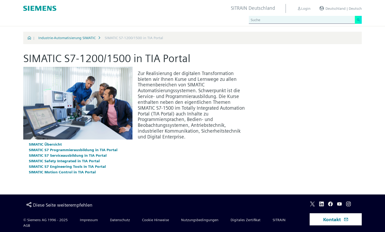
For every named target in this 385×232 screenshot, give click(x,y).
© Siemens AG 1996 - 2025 (45, 220)
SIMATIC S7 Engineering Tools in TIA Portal (67, 166)
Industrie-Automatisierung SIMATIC (67, 38)
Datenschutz (120, 220)
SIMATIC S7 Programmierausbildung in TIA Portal (73, 150)
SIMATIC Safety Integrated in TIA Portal (64, 161)
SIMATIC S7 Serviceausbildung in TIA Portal (68, 155)
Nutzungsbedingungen (199, 220)
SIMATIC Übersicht (45, 144)
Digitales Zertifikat (245, 220)
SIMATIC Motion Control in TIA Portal (62, 172)
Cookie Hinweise (155, 220)
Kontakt (336, 219)
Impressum (89, 220)
